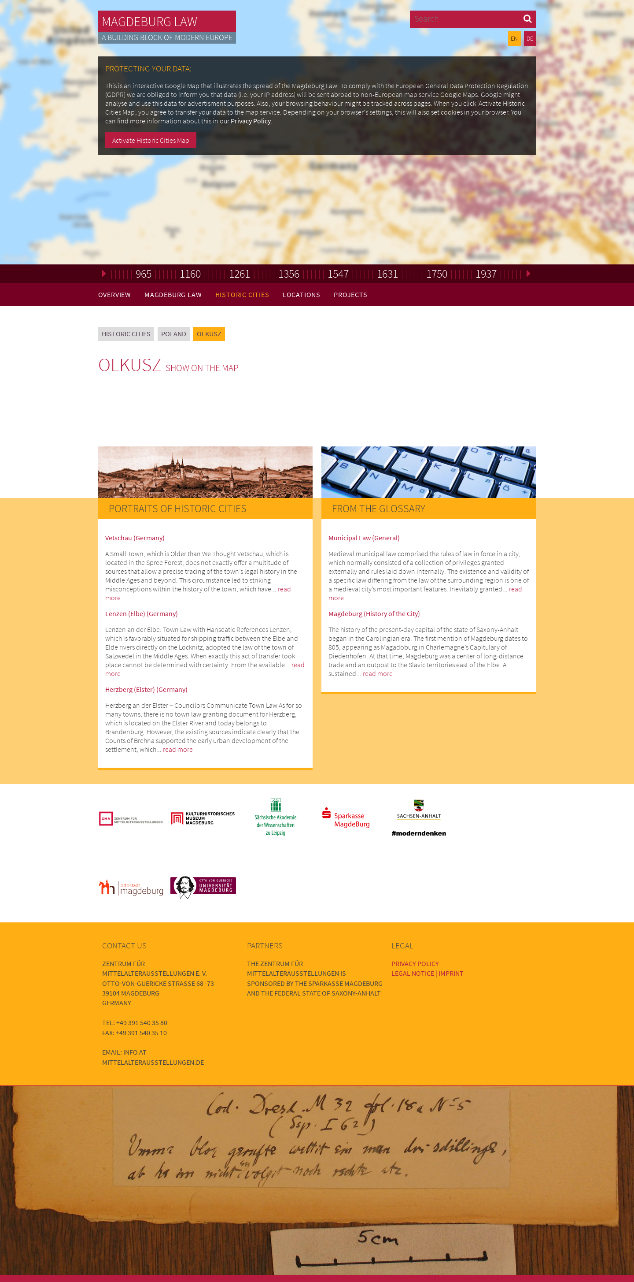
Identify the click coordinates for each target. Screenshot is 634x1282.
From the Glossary (378, 508)
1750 (436, 273)
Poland (173, 333)
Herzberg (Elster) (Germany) (146, 689)
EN (514, 38)
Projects (350, 294)
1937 (486, 273)
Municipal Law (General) (364, 537)
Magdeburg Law (149, 21)
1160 (190, 273)
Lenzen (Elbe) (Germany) (141, 613)
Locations (302, 294)
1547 (338, 273)
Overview (114, 294)
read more (178, 749)
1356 (288, 273)
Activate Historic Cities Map (150, 140)
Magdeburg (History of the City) (374, 613)
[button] (527, 18)
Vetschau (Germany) (135, 537)
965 (143, 273)
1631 (387, 273)
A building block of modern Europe (167, 37)
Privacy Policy (251, 120)
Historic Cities (242, 294)
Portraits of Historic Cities (178, 508)
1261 (239, 273)
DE (530, 38)
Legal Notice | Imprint (427, 973)
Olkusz (209, 333)
